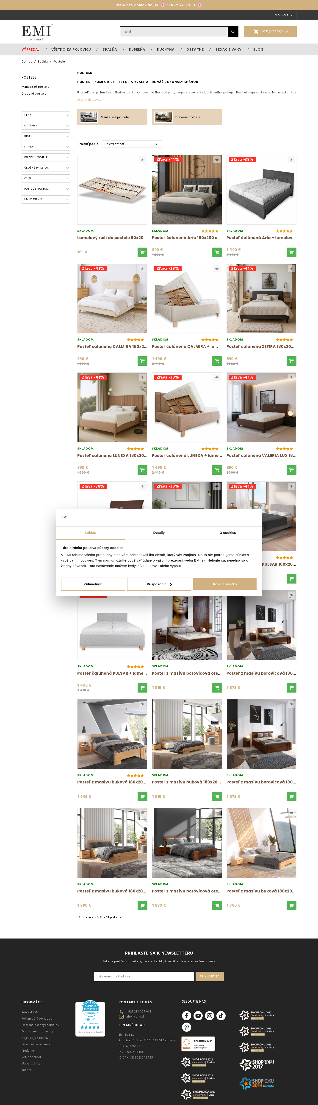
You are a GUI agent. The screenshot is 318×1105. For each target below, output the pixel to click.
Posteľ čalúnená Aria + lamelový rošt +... (269, 237)
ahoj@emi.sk (135, 1017)
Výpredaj (31, 49)
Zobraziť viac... (89, 100)
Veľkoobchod (31, 1057)
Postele (29, 77)
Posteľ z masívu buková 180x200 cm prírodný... (126, 782)
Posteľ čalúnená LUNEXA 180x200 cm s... (119, 455)
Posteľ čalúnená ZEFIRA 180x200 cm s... (267, 346)
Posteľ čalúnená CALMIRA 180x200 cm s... (120, 346)
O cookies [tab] (227, 533)
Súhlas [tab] (90, 533)
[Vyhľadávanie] (174, 31)
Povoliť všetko (225, 584)
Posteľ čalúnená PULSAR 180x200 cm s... (268, 564)
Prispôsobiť (159, 584)
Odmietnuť (93, 584)
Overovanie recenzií (36, 1044)
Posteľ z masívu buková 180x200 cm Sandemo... (127, 891)
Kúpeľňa (137, 49)
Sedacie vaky (228, 49)
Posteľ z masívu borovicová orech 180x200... (198, 891)
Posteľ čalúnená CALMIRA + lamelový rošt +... (199, 346)
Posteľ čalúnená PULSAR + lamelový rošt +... (123, 673)
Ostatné (195, 49)
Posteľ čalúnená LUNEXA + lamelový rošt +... (198, 455)
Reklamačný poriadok (37, 1019)
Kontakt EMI (30, 1012)
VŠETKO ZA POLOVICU (71, 49)
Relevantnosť (132, 144)
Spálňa (110, 49)
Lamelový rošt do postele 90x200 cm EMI (119, 237)
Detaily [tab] (159, 533)
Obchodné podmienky (38, 1031)
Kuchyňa (165, 49)
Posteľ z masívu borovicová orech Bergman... (200, 673)
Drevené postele (34, 93)
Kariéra (26, 1070)
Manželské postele (36, 87)
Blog (258, 49)
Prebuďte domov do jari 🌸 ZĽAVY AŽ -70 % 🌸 (159, 5)
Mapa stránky (31, 1063)
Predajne (28, 1051)
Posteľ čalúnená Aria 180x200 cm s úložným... (200, 237)
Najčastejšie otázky (35, 1038)
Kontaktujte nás (135, 1002)
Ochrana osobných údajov (40, 1025)
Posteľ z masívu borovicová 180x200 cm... (270, 673)
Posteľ (83, 82)
